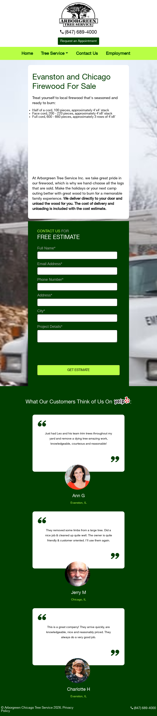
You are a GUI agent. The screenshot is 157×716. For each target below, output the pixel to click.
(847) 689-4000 (81, 32)
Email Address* (49, 263)
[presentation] (68, 354)
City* (41, 311)
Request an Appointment (78, 41)
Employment (118, 54)
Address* (44, 295)
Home (27, 54)
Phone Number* (50, 279)
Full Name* (46, 248)
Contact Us (87, 54)
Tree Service (52, 54)
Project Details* (49, 326)
